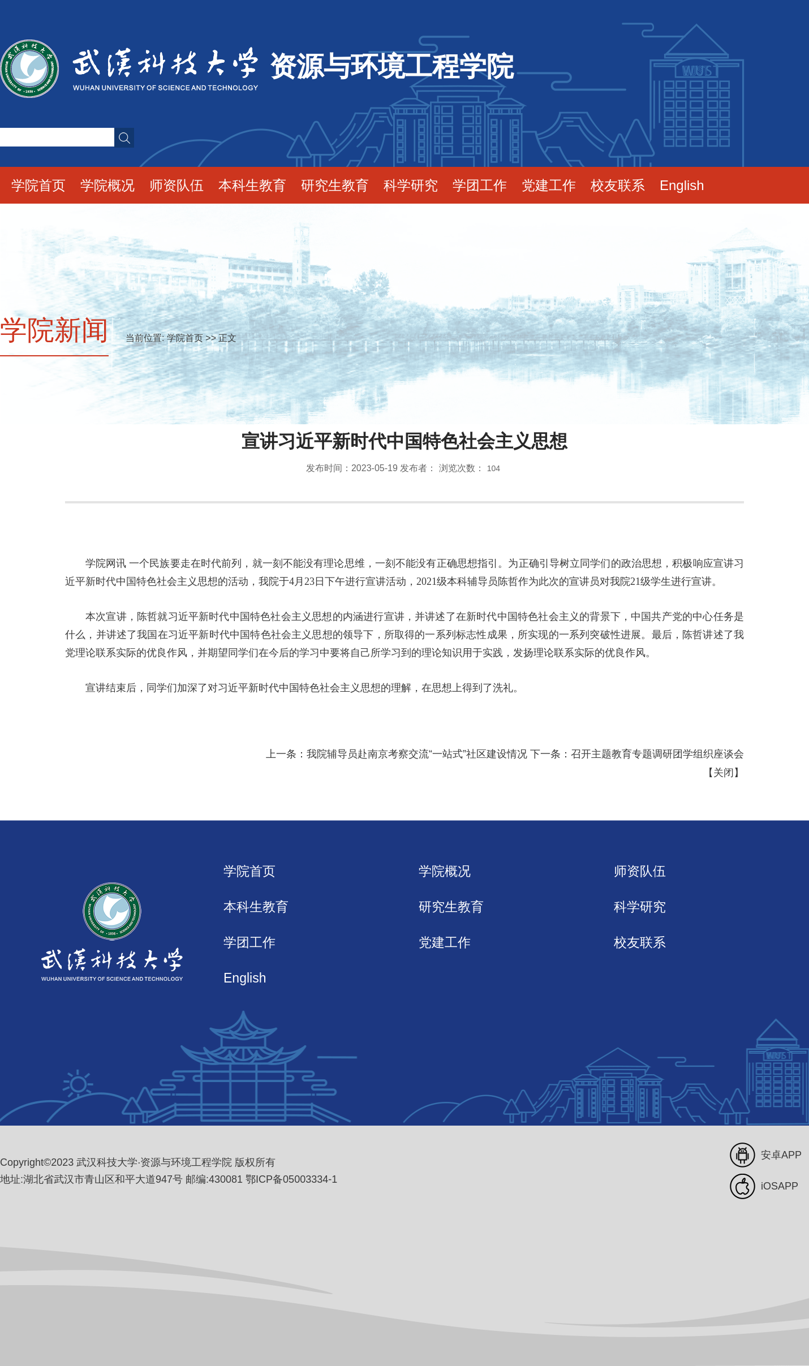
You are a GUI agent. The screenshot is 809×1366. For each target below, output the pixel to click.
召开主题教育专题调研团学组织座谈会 (657, 754)
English (682, 185)
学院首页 (38, 185)
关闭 (723, 772)
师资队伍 (176, 185)
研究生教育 (335, 185)
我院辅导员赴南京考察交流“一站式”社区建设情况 (417, 754)
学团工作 (480, 185)
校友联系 (618, 185)
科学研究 (411, 185)
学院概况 (107, 185)
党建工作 (549, 185)
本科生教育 (252, 185)
